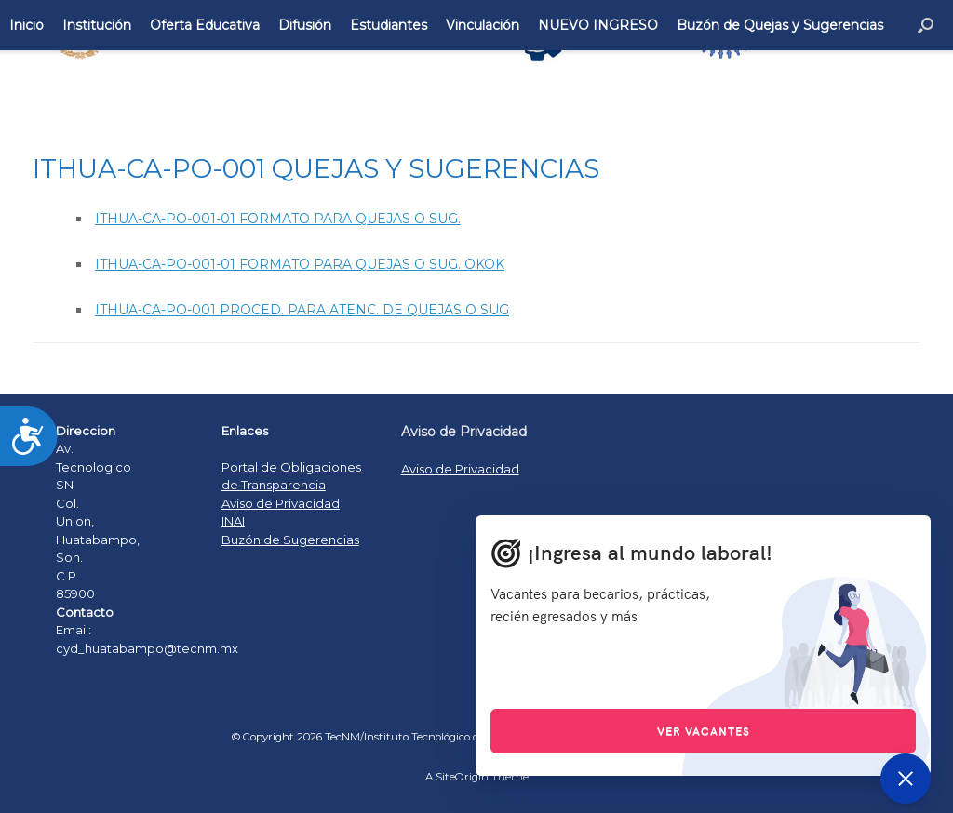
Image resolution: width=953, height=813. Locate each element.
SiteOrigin (462, 776)
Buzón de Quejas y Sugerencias (780, 25)
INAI (233, 520)
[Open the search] (925, 25)
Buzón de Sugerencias (290, 539)
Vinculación (482, 25)
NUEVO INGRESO (598, 25)
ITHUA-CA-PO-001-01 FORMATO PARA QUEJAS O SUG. (278, 218)
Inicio (26, 25)
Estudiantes (388, 25)
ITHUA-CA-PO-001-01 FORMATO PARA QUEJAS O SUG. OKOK (299, 264)
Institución (96, 25)
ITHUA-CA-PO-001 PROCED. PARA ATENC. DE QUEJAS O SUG (302, 309)
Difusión (304, 25)
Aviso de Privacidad (280, 503)
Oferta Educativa (205, 25)
